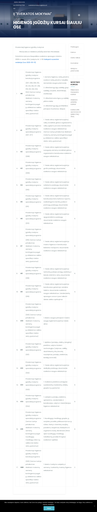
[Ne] (94, 506)
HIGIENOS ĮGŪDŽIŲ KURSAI (74, 102)
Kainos (73, 52)
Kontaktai (74, 63)
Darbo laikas (75, 58)
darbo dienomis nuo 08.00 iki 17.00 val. (19, 5)
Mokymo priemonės (75, 69)
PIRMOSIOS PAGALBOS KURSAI (75, 92)
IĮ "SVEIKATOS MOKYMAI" (32, 13)
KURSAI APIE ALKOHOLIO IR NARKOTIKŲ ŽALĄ (76, 113)
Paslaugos (75, 47)
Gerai (49, 508)
